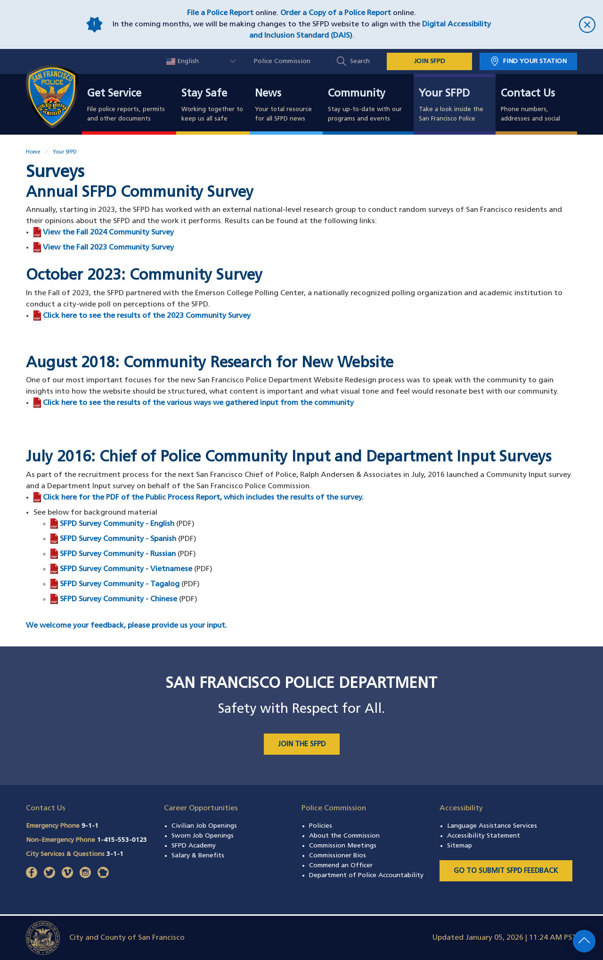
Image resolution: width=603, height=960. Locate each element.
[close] (546, 24)
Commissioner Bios (337, 855)
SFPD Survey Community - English (117, 524)
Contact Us (528, 94)
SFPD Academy (193, 845)
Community (356, 94)
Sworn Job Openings (202, 835)
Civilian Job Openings (204, 826)
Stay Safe (204, 94)
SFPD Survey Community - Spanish (118, 539)
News (268, 94)
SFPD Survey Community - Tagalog (119, 584)
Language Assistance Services (492, 826)
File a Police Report (220, 13)
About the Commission (344, 835)
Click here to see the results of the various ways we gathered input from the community (198, 403)
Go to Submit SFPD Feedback (506, 871)
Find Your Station (535, 61)
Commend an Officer (341, 865)
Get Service (114, 94)
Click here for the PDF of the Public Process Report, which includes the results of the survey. (203, 497)
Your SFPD (444, 94)
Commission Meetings (342, 845)
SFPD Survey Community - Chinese (118, 599)
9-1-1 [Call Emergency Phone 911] (89, 826)
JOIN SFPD (429, 61)
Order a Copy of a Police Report (335, 13)
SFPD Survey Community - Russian (118, 554)
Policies (320, 826)
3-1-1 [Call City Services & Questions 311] (114, 854)
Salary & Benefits (197, 855)
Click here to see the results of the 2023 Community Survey (147, 316)
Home (33, 152)
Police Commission (282, 61)
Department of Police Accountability (366, 875)
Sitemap (459, 845)
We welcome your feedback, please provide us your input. (126, 625)
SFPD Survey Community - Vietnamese (126, 569)
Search (360, 61)
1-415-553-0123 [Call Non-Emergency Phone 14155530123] (122, 840)
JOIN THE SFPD (302, 744)
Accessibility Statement (483, 835)
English (182, 61)
